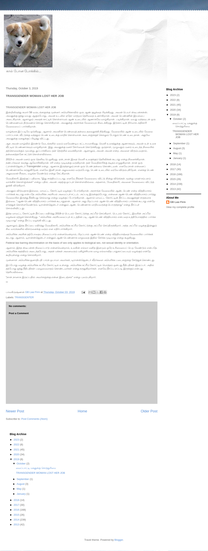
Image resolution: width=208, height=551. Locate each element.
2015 (173, 179)
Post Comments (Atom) (34, 418)
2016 (173, 174)
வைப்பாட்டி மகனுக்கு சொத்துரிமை (184, 125)
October (178, 118)
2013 (173, 189)
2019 (173, 114)
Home (82, 411)
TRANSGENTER (24, 297)
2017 (173, 169)
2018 (173, 164)
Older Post (149, 411)
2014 (173, 184)
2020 (173, 109)
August (177, 148)
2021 (173, 104)
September (179, 143)
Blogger (118, 539)
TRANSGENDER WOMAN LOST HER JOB (185, 134)
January (178, 158)
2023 (173, 95)
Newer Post (15, 411)
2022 (173, 99)
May (176, 153)
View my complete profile (180, 207)
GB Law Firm (178, 202)
